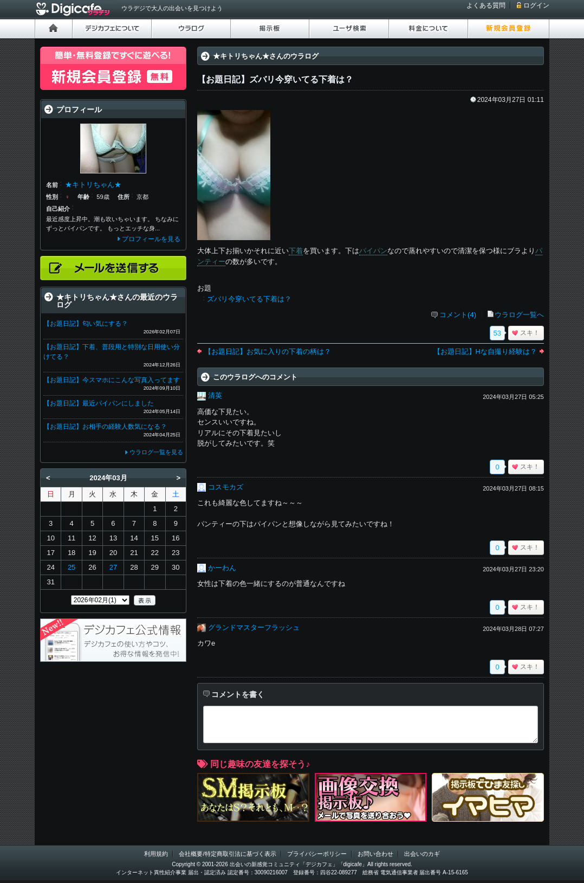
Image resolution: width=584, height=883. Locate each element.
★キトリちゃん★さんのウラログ (266, 56)
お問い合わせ (375, 853)
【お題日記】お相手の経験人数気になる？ (105, 426)
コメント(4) (457, 315)
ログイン (536, 5)
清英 (215, 395)
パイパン (373, 251)
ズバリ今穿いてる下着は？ (249, 299)
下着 (296, 251)
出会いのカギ (422, 853)
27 (113, 567)
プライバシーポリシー (317, 853)
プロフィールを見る (151, 239)
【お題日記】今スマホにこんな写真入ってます (111, 380)
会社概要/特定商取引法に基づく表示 (227, 853)
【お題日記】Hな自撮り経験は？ (485, 351)
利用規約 (156, 853)
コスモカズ (225, 487)
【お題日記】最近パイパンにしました (98, 403)
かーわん (222, 568)
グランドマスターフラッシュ (254, 627)
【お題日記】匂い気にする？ (85, 323)
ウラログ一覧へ (519, 315)
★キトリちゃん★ (93, 185)
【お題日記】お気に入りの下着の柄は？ (267, 351)
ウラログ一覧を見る (156, 452)
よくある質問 (485, 5)
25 (71, 567)
